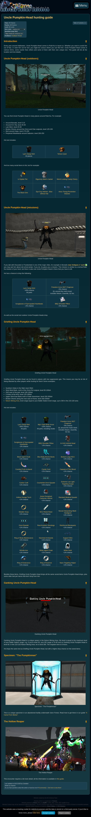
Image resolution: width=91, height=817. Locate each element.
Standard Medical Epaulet (68, 496)
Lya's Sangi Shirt (29, 153)
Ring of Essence (46, 562)
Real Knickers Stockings (46, 524)
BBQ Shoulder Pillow (62, 303)
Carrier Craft (23, 482)
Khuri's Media (51, 806)
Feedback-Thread (17, 35)
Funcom (55, 801)
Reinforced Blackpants (68, 524)
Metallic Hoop (24, 511)
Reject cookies (64, 813)
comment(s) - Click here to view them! (50, 787)
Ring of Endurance (23, 562)
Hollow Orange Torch (23, 496)
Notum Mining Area (12, 401)
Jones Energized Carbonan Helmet (46, 496)
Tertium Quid (62, 153)
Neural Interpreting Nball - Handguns (68, 511)
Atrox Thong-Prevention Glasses (67, 192)
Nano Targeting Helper (68, 562)
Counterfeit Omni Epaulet (46, 482)
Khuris (35, 802)
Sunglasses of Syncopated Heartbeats (29, 303)
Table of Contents (80, 23)
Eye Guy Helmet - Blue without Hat (44, 192)
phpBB (45, 802)
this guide (60, 779)
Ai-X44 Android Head (67, 442)
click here (36, 813)
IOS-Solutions (61, 806)
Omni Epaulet (24, 524)
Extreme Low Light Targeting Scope (67, 482)
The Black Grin (22, 192)
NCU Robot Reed (46, 511)
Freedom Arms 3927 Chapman (67, 421)
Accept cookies (48, 813)
